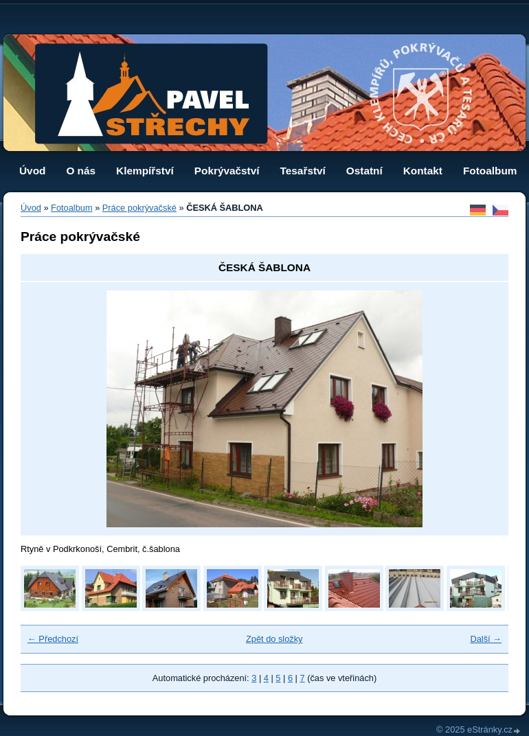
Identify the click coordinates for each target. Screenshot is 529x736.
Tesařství (303, 170)
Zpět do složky (274, 639)
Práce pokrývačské (139, 208)
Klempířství (145, 170)
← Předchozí (52, 639)
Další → (486, 639)
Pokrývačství (227, 170)
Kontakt (422, 170)
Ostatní (364, 170)
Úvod (32, 170)
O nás (80, 170)
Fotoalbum (490, 170)
